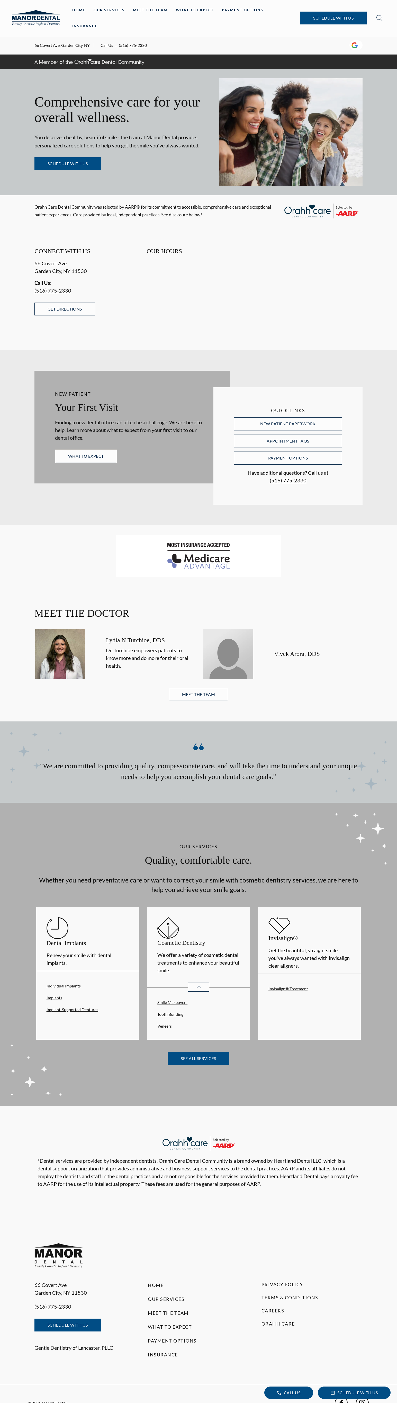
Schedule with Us (333, 17)
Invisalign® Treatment (288, 988)
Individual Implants (64, 985)
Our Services (109, 10)
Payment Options (242, 10)
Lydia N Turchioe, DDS (135, 640)
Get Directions (65, 308)
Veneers (164, 1025)
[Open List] (198, 987)
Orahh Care (278, 1324)
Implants (54, 997)
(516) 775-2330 (133, 45)
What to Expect (195, 10)
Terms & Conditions (289, 1297)
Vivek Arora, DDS (297, 653)
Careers (272, 1310)
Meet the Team (150, 10)
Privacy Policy (282, 1284)
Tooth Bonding (170, 1014)
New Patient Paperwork (287, 423)
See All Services (198, 1058)
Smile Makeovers (172, 1002)
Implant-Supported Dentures (72, 1009)
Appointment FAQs (288, 440)
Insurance (84, 26)
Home (78, 10)
